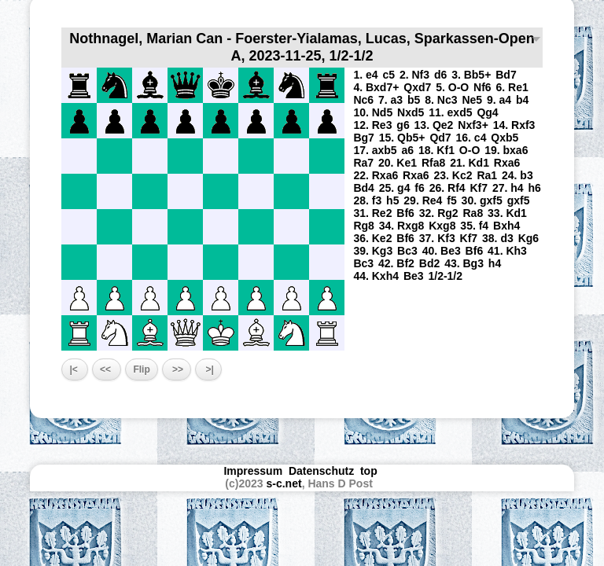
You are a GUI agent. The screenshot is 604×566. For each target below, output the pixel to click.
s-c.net (284, 483)
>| (208, 369)
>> (176, 369)
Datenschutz (321, 471)
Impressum (252, 471)
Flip (141, 369)
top (370, 471)
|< (74, 369)
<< (106, 369)
